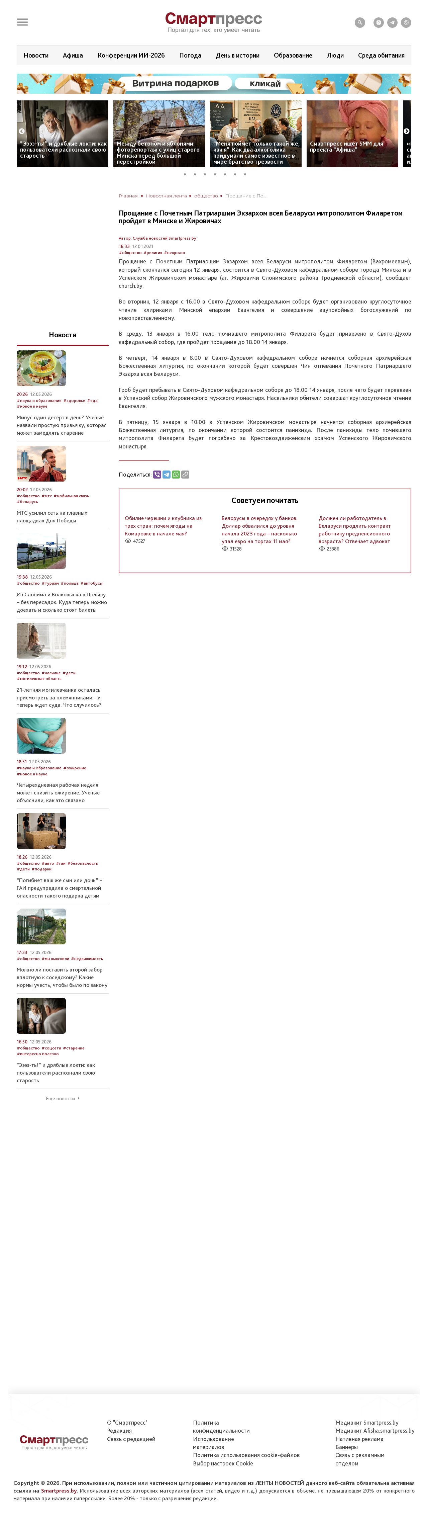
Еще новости (60, 1099)
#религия (152, 252)
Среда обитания (381, 55)
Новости (35, 55)
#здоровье (74, 400)
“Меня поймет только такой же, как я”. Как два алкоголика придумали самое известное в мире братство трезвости (256, 152)
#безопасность (82, 863)
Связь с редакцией (131, 1438)
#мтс (46, 495)
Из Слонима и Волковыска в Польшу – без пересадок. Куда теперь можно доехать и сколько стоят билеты (62, 602)
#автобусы (91, 583)
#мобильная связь (71, 495)
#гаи (61, 863)
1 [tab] (187, 173)
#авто (47, 863)
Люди (335, 55)
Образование (293, 55)
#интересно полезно (38, 1053)
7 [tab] (247, 173)
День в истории (237, 55)
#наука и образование (39, 400)
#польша (70, 583)
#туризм (50, 583)
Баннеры (346, 1446)
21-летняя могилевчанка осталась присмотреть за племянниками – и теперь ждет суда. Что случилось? (59, 697)
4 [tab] (217, 173)
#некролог (175, 252)
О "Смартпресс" (127, 1422)
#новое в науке (32, 406)
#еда (92, 400)
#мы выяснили (55, 958)
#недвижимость (87, 958)
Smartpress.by (59, 1490)
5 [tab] (227, 173)
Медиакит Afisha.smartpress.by (375, 1430)
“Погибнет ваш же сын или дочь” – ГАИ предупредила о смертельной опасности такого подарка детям (59, 888)
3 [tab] (207, 173)
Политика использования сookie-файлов (246, 1454)
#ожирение (74, 767)
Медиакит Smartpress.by (367, 1422)
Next (407, 131)
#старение (74, 1047)
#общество (130, 252)
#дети (69, 672)
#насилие (51, 672)
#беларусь (27, 501)
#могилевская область (39, 678)
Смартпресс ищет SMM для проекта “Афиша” (346, 146)
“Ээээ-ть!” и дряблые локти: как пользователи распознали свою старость (63, 149)
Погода (190, 55)
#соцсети (51, 1047)
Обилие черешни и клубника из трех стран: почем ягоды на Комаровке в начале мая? (163, 526)
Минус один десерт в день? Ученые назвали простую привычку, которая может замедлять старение (62, 425)
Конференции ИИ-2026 (131, 55)
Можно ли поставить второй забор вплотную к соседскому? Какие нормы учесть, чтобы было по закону (62, 977)
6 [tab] (237, 173)
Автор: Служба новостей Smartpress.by (157, 238)
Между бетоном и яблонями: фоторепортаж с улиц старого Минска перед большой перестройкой (158, 152)
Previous (22, 131)
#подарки (41, 868)
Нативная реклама (359, 1438)
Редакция (119, 1430)
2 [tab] (197, 173)
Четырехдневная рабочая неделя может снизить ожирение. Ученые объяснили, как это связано (58, 792)
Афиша (73, 55)
